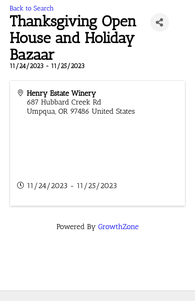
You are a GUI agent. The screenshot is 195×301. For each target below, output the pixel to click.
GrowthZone (118, 226)
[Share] (159, 22)
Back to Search (32, 8)
